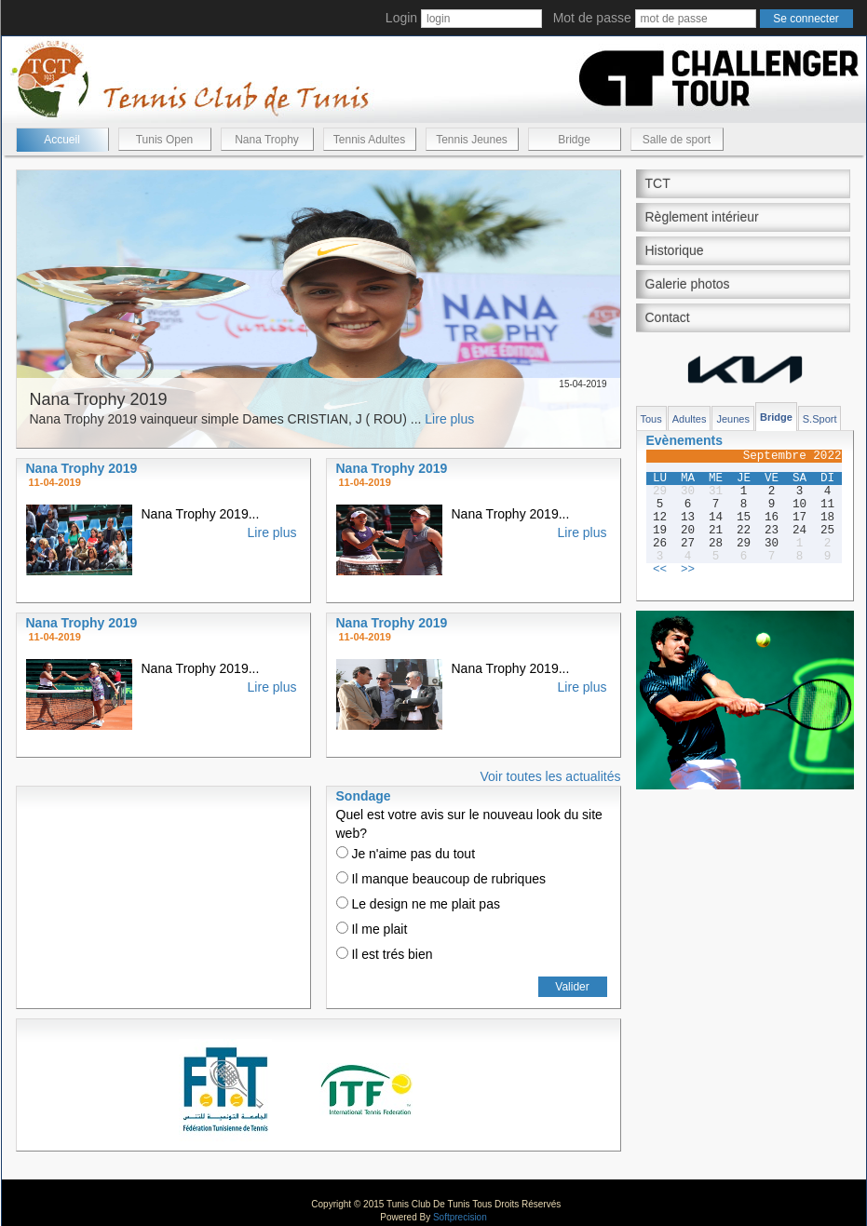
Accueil (62, 139)
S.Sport (820, 418)
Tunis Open (165, 139)
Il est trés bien (384, 954)
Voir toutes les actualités (551, 776)
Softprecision (460, 1217)
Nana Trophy (267, 139)
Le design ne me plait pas (418, 903)
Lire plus (449, 418)
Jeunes (732, 418)
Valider (572, 986)
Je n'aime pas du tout (406, 853)
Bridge (574, 139)
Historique (674, 250)
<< (660, 569)
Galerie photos (687, 283)
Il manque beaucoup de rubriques (441, 878)
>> (688, 569)
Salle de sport (677, 139)
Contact (667, 317)
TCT (658, 183)
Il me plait (372, 929)
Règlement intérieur (702, 216)
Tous (651, 418)
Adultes (689, 418)
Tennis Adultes (369, 139)
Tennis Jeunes (472, 139)
